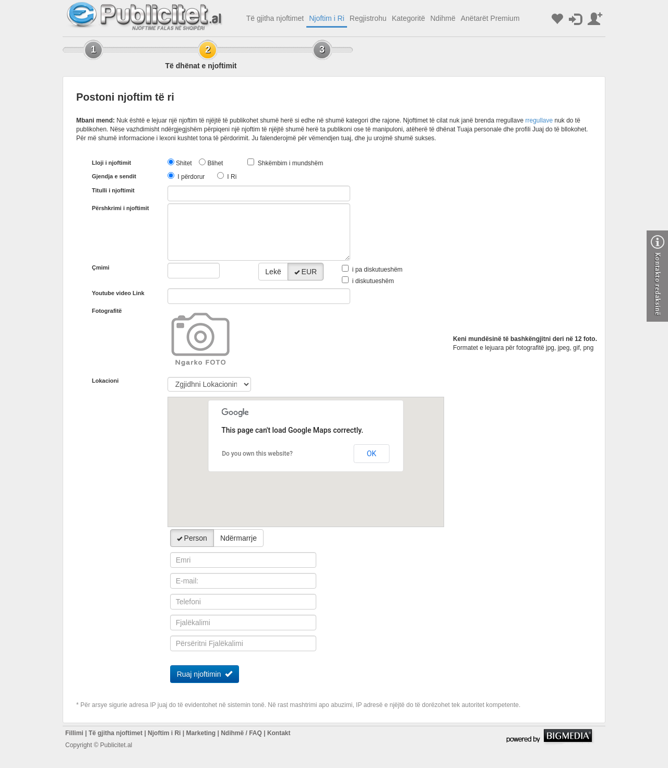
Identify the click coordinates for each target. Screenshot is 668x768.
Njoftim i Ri (326, 18)
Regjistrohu (368, 18)
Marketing (201, 733)
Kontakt (279, 733)
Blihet (215, 163)
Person (192, 538)
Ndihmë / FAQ (241, 733)
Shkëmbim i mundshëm (290, 163)
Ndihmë (442, 18)
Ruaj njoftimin (205, 673)
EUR (305, 271)
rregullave (539, 120)
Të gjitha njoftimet (275, 18)
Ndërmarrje (238, 538)
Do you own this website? (257, 453)
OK (371, 453)
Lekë (273, 271)
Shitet (184, 163)
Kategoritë (408, 18)
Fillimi (74, 733)
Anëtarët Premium (490, 18)
